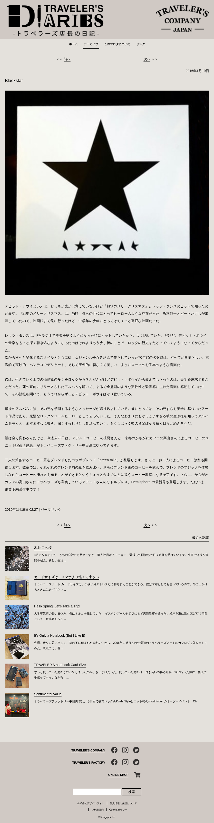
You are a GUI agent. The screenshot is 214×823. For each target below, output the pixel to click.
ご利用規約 (97, 809)
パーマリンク (51, 509)
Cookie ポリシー (118, 809)
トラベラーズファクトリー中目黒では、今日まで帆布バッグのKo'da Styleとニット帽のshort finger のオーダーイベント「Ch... (116, 701)
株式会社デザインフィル (90, 803)
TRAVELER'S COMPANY (88, 750)
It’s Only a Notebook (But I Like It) (59, 635)
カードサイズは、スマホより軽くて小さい (66, 577)
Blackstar (14, 80)
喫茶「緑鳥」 (25, 445)
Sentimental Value (48, 694)
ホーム (73, 44)
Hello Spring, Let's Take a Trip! (57, 606)
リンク (140, 44)
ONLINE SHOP (118, 775)
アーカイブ (91, 44)
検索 (131, 792)
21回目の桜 (43, 548)
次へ (147, 59)
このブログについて (117, 44)
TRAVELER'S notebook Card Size (60, 665)
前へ (67, 59)
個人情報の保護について (123, 803)
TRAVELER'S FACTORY (88, 762)
